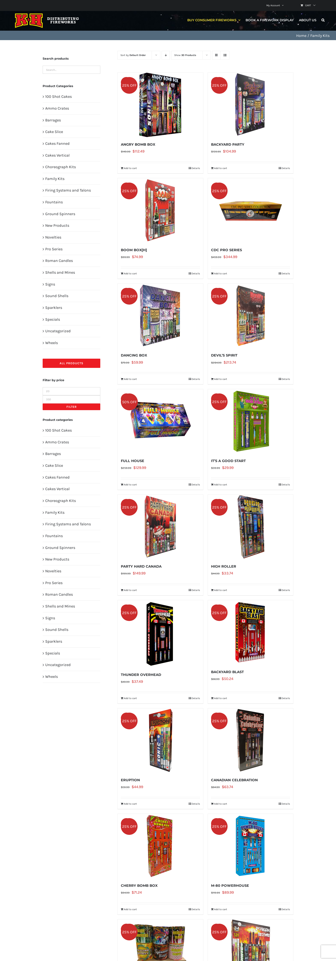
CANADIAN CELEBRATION (234, 780)
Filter (71, 407)
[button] (322, 20)
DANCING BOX (134, 355)
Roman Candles (59, 260)
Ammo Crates (57, 108)
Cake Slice (54, 131)
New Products (57, 225)
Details (196, 168)
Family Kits (54, 178)
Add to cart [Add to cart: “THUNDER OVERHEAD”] (130, 698)
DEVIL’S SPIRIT (224, 355)
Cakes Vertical (57, 155)
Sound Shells (56, 295)
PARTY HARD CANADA (141, 566)
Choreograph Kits (60, 167)
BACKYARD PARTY (227, 144)
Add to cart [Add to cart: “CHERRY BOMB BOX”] (130, 909)
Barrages (53, 120)
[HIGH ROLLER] (250, 527)
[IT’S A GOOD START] (250, 421)
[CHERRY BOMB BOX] (160, 846)
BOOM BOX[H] (134, 250)
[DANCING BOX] (160, 316)
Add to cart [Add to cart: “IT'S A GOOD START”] (220, 484)
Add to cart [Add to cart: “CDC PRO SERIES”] (220, 273)
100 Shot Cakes (58, 96)
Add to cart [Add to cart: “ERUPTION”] (130, 803)
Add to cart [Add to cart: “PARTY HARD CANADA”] (130, 590)
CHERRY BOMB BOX (139, 886)
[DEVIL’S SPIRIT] (250, 316)
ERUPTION (130, 780)
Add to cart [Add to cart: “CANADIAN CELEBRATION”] (220, 803)
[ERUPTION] (160, 740)
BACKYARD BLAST (227, 672)
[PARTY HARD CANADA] (160, 527)
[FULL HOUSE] (160, 421)
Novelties (53, 237)
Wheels (51, 342)
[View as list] (225, 55)
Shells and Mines (60, 272)
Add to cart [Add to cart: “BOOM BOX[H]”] (130, 273)
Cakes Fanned (57, 143)
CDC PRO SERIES (226, 250)
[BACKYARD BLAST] (250, 632)
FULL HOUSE (132, 461)
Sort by (133, 55)
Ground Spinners (60, 214)
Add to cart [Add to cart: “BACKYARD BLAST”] (220, 698)
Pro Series (54, 249)
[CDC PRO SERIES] (250, 210)
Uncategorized (58, 331)
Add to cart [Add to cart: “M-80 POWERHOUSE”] (220, 909)
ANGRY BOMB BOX (138, 144)
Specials (52, 319)
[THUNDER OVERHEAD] (160, 633)
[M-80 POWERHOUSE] (250, 846)
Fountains (54, 202)
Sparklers (53, 307)
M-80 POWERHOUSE (230, 886)
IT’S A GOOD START (228, 461)
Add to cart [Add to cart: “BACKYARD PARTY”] (220, 168)
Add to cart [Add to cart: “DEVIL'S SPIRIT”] (220, 379)
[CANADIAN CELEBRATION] (250, 740)
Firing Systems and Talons (68, 190)
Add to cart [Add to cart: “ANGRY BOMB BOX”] (130, 168)
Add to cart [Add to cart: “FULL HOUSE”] (130, 484)
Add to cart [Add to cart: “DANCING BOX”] (130, 379)
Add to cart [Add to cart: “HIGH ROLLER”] (220, 590)
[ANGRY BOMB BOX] (160, 105)
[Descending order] (166, 55)
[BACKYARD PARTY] (250, 105)
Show (185, 55)
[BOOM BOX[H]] (160, 210)
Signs (50, 284)
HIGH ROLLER (223, 566)
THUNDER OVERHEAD (141, 675)
